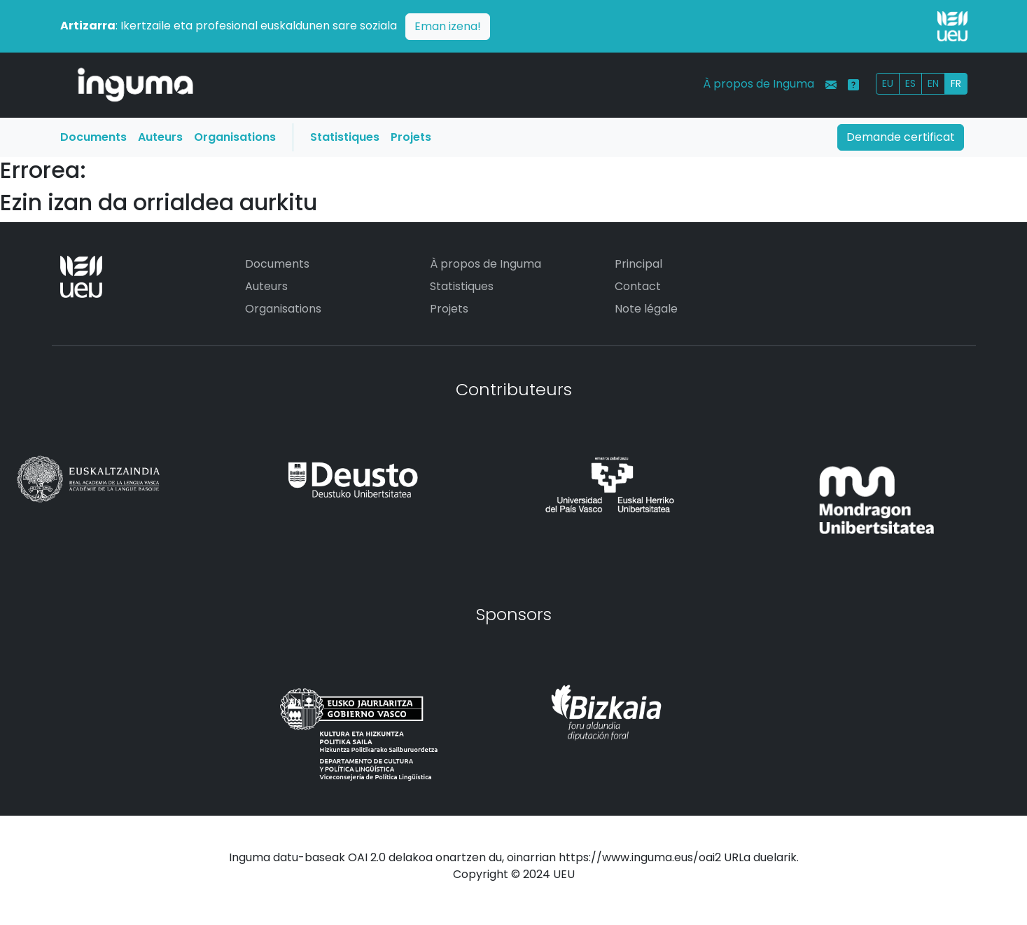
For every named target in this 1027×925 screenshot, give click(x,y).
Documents (93, 137)
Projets (411, 137)
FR (956, 83)
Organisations (235, 137)
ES (910, 83)
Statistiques (344, 137)
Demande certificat (900, 137)
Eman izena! (447, 26)
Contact (638, 286)
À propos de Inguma (758, 84)
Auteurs (160, 137)
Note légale (646, 309)
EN (933, 83)
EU (887, 83)
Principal (638, 264)
